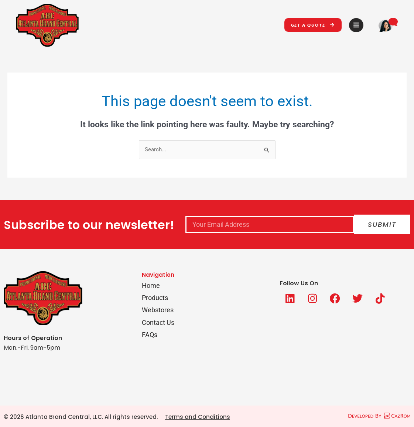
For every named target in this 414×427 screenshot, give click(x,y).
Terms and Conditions (197, 417)
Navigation (158, 275)
